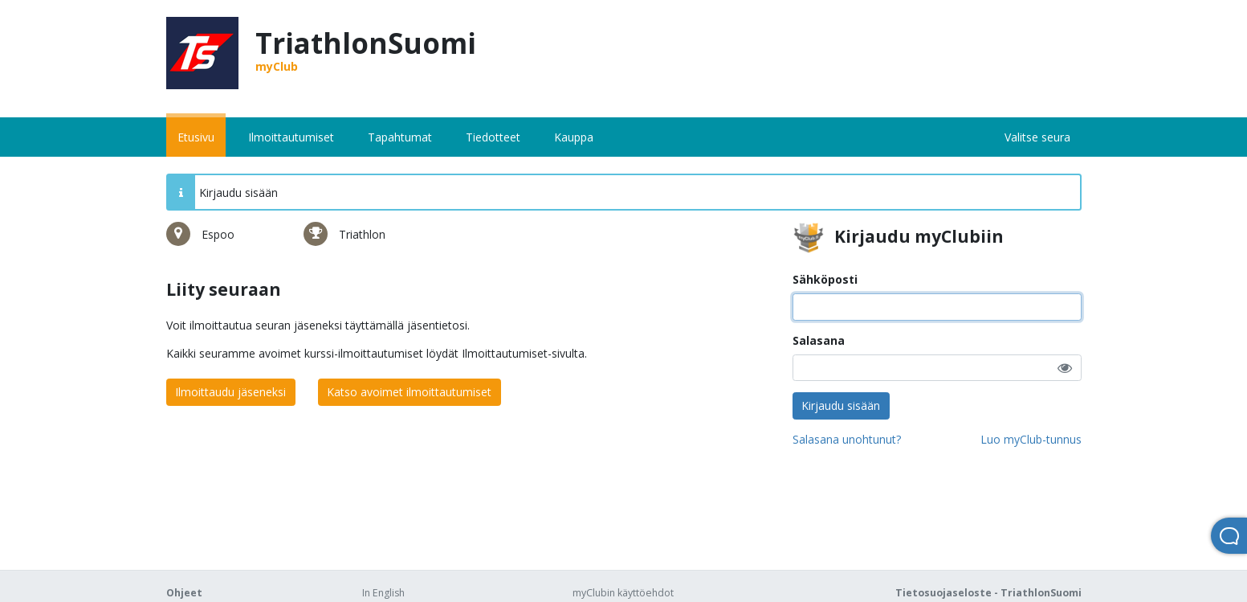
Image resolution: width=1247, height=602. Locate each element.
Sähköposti (825, 279)
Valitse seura (1037, 137)
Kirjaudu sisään (840, 405)
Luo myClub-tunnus (1031, 439)
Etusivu (195, 137)
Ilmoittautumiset (291, 137)
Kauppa (573, 137)
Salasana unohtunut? (847, 439)
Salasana (819, 340)
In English (383, 593)
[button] (1065, 368)
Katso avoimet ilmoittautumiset (409, 391)
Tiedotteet (493, 137)
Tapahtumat (400, 137)
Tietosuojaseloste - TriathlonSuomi (988, 593)
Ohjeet (184, 593)
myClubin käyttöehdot (623, 593)
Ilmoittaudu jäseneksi (230, 391)
